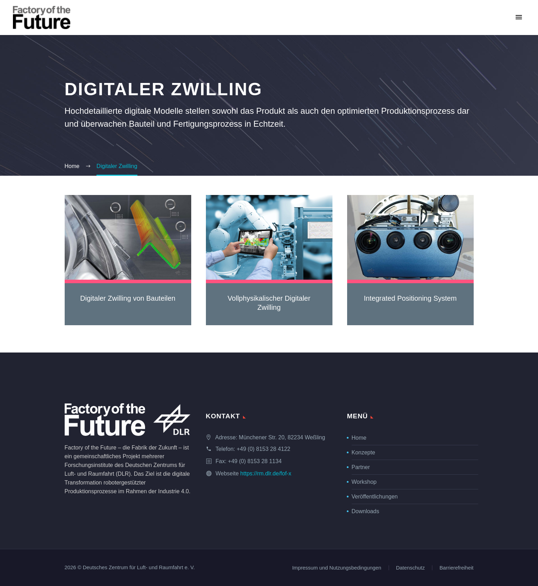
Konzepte (363, 452)
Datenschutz (410, 568)
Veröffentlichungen (375, 497)
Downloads (365, 511)
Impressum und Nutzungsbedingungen (336, 568)
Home (359, 438)
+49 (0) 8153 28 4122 (263, 449)
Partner (361, 467)
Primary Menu (519, 17)
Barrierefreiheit (456, 568)
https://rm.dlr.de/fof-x (265, 473)
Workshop (364, 482)
